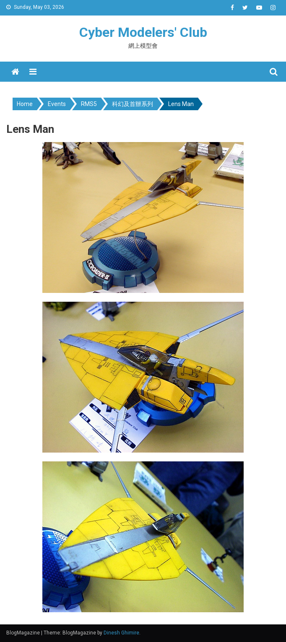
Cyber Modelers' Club (143, 32)
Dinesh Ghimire (121, 633)
